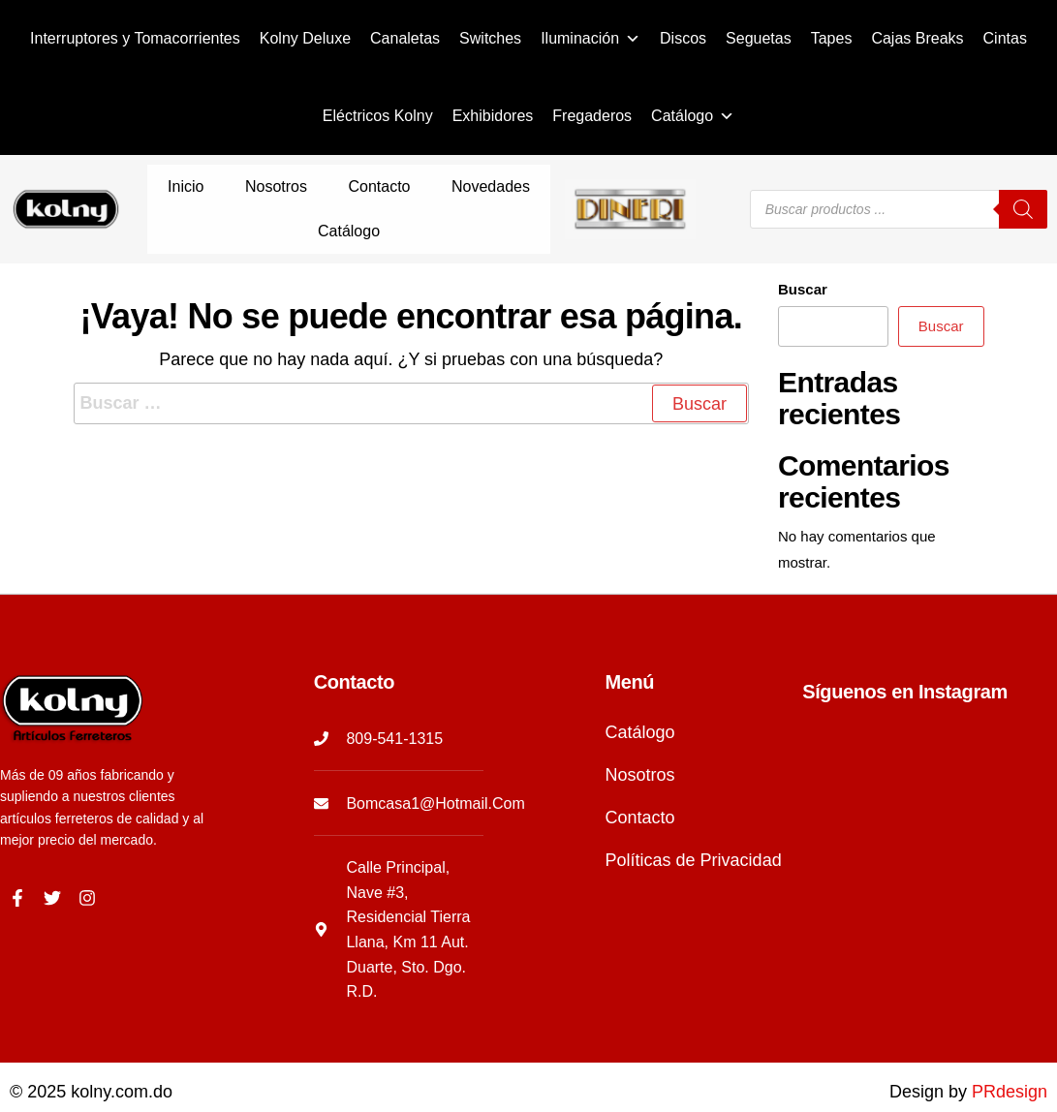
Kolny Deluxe (305, 38)
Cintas (1005, 38)
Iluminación (590, 38)
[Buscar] (1023, 189)
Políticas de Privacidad (694, 821)
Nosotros (245, 189)
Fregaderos (592, 116)
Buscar (802, 250)
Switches (490, 38)
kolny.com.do (121, 1053)
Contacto (327, 189)
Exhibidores (493, 116)
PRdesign (1009, 1053)
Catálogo (692, 116)
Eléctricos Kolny (378, 116)
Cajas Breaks (917, 38)
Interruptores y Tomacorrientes (135, 38)
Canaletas (405, 38)
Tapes (832, 38)
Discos (683, 38)
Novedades (418, 189)
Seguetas (759, 38)
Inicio (175, 189)
